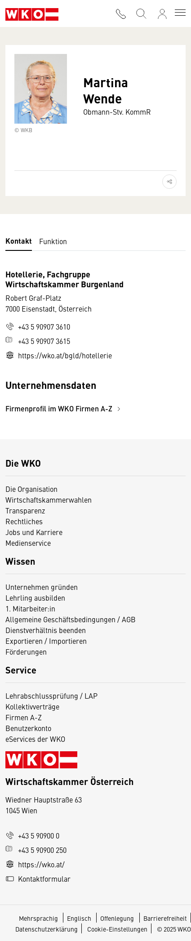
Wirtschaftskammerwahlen (48, 499)
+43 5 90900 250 (36, 850)
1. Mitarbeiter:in (30, 608)
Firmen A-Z (23, 717)
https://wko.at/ (35, 864)
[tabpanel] (95, 341)
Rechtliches (24, 521)
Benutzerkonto (28, 728)
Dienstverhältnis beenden (45, 630)
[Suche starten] (141, 13)
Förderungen (26, 651)
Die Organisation (31, 489)
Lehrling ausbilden (35, 597)
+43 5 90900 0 (32, 835)
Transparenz (25, 510)
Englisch (80, 918)
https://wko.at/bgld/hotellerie (58, 355)
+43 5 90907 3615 (37, 341)
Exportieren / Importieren (46, 641)
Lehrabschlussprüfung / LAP (51, 695)
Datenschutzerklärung (46, 928)
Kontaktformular (38, 878)
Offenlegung (117, 918)
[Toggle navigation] (180, 13)
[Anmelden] (162, 14)
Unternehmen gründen (41, 587)
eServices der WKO (35, 739)
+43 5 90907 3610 (37, 326)
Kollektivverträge (32, 706)
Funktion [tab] (53, 241)
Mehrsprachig (39, 918)
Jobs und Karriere (33, 532)
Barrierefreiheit (165, 918)
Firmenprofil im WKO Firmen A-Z (64, 408)
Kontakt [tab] (18, 241)
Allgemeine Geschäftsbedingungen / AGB (70, 619)
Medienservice (28, 543)
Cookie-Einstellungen (117, 928)
